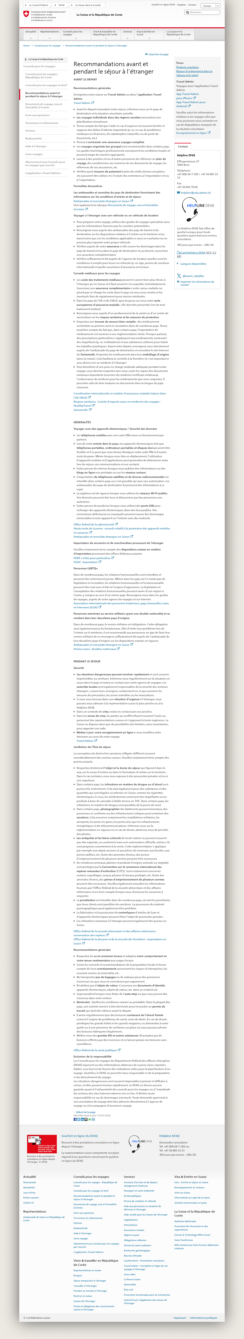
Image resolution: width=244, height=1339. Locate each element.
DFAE (62, 5)
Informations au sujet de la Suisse (192, 1197)
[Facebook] (75, 1119)
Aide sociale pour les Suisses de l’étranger (146, 1214)
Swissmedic (83, 409)
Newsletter (29, 1187)
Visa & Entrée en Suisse (149, 35)
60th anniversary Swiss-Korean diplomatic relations (196, 1247)
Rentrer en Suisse (83, 1296)
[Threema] (86, 1119)
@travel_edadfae (193, 276)
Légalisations (131, 1219)
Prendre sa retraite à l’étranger (90, 1291)
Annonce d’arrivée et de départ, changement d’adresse (141, 1184)
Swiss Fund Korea (183, 1240)
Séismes (78, 1223)
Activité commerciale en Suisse (190, 1202)
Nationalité (130, 1284)
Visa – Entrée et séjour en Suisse (191, 1182)
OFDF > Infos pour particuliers (94, 558)
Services (127, 35)
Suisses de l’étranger (84, 1301)
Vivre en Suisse (182, 1192)
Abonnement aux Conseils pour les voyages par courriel (96, 1245)
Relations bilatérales (185, 1221)
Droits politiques (132, 1196)
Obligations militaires (135, 1240)
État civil (128, 1289)
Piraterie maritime (187, 67)
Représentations (49, 35)
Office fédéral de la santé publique (97, 1050)
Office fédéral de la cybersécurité (96, 524)
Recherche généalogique (137, 1250)
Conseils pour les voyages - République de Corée (95, 1184)
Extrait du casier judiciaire (137, 1245)
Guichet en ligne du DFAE (80, 1136)
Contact (181, 146)
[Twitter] (79, 1119)
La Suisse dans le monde (88, 5)
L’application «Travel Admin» (89, 1252)
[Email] (93, 1119)
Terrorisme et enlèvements (88, 1218)
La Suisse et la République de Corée (179, 35)
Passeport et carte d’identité (139, 1190)
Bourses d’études (133, 1255)
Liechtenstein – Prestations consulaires (144, 1260)
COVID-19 (28, 1202)
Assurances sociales (134, 1230)
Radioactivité (80, 1228)
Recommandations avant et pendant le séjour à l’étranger (94, 1198)
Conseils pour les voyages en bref (91, 1190)
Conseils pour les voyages (76, 35)
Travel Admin (84, 102)
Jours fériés (29, 1192)
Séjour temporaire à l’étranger (90, 1280)
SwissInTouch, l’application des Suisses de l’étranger (145, 1301)
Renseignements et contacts (189, 1187)
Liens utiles (130, 1274)
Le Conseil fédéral (38, 5)
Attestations (130, 1225)
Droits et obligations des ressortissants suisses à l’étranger (94, 1308)
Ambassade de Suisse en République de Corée (44, 1219)
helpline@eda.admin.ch (196, 192)
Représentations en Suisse (87, 1270)
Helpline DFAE (169, 1136)
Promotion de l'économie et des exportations (191, 1228)
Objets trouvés (131, 1235)
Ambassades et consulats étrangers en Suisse (103, 201)
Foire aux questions (84, 1213)
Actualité (31, 35)
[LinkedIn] (82, 1119)
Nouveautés (29, 1182)
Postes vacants (31, 1197)
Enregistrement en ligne (193, 132)
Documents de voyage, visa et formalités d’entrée (95, 1206)
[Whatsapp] (90, 1119)
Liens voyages (81, 1238)
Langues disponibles (193, 263)
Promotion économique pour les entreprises (147, 1295)
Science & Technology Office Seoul (192, 1235)
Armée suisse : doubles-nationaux (97, 648)
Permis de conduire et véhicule (140, 1201)
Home (26, 45)
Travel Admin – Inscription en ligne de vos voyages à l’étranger (146, 1267)
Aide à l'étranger (83, 1233)
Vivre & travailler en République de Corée (106, 35)
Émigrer (78, 1275)
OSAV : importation (87, 562)
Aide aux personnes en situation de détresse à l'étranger (142, 1208)
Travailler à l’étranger (85, 1286)
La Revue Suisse (132, 1279)
